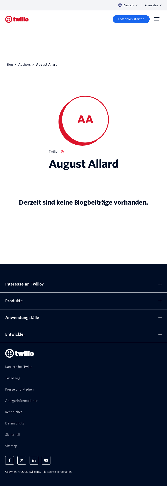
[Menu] (156, 19)
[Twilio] (17, 19)
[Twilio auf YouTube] (46, 460)
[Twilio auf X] (21, 460)
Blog (10, 64)
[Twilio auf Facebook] (9, 460)
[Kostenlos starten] (131, 19)
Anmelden (153, 5)
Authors (24, 64)
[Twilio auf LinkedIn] (34, 460)
